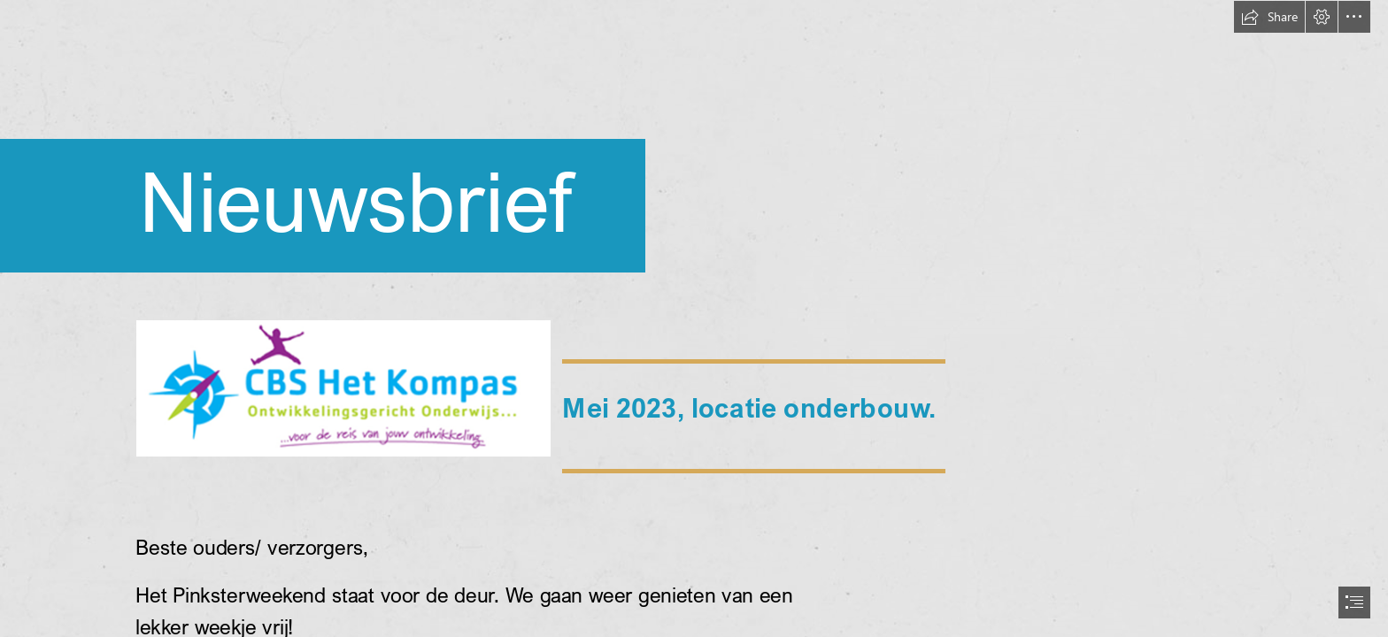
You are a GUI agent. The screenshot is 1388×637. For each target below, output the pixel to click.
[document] (694, 318)
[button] (1269, 17)
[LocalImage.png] (342, 387)
